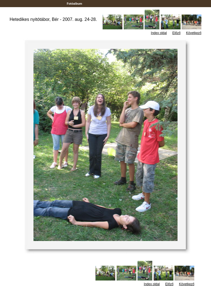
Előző (176, 33)
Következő (193, 33)
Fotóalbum (74, 3)
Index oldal (159, 33)
